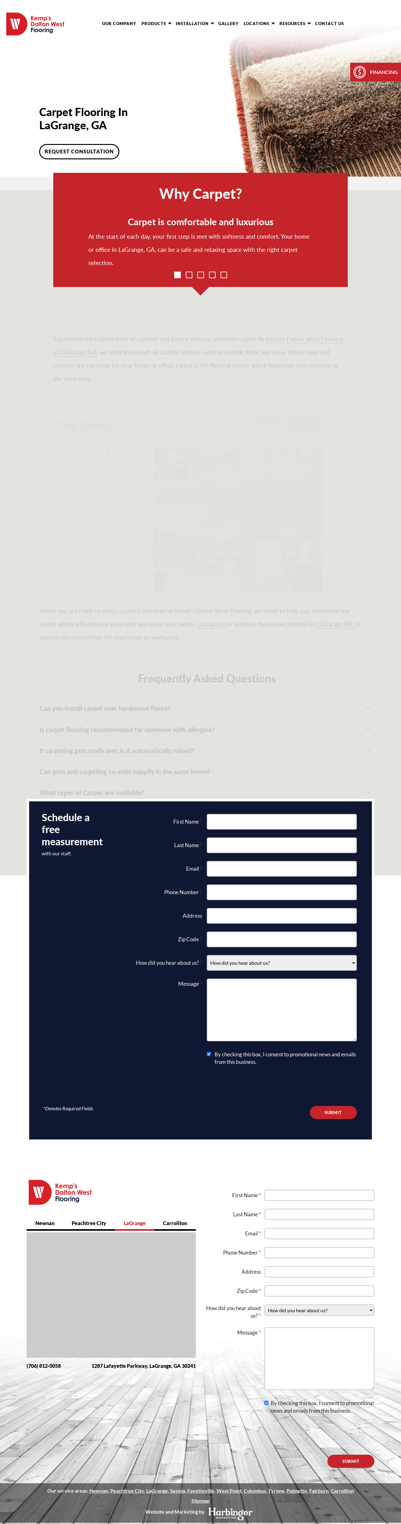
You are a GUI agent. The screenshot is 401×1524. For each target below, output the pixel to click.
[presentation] (254, 1086)
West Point (228, 1491)
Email (194, 868)
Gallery (228, 23)
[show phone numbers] (388, 23)
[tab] (45, 1224)
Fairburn (318, 1491)
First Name (187, 821)
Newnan (45, 1223)
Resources (295, 23)
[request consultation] (365, 23)
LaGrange (135, 1223)
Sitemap (200, 1501)
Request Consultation (79, 151)
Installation (195, 23)
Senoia (177, 1491)
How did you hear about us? (169, 962)
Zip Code (190, 939)
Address (192, 915)
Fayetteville (200, 1491)
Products (157, 23)
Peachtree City (89, 1223)
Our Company (119, 23)
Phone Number (183, 892)
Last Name (188, 845)
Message (190, 983)
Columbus (254, 1491)
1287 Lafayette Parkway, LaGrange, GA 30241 (143, 1366)
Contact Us (329, 23)
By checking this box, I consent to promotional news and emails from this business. (285, 1058)
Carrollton (175, 1223)
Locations (259, 23)
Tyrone (276, 1491)
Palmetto (296, 1491)
